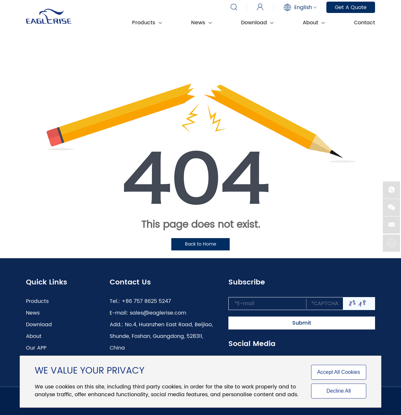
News (201, 22)
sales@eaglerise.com (158, 313)
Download (257, 22)
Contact (364, 22)
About (314, 22)
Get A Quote (351, 7)
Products (147, 22)
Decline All (338, 391)
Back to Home (200, 244)
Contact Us (130, 282)
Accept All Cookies (338, 372)
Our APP (36, 348)
